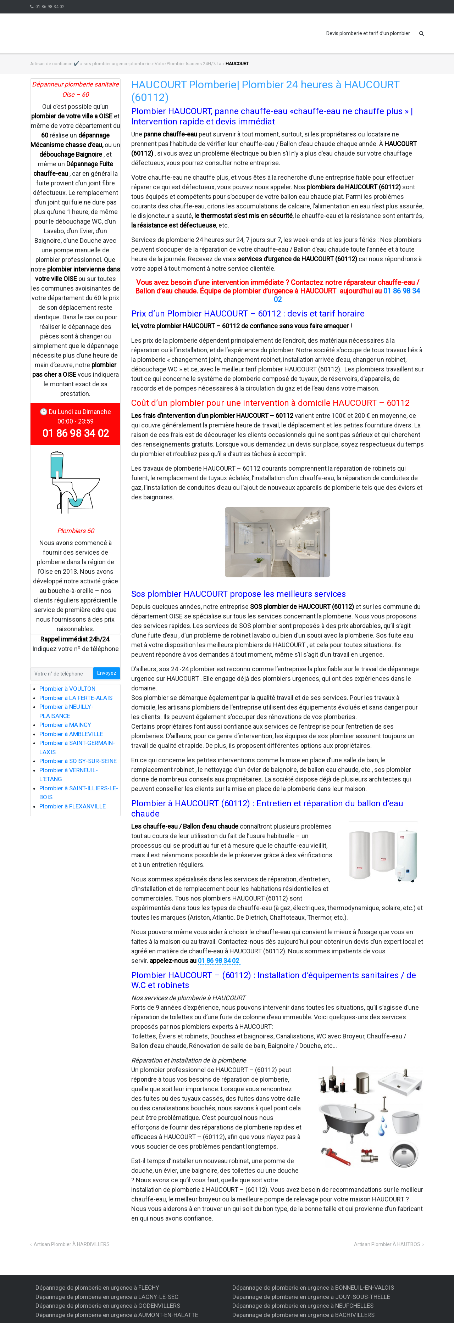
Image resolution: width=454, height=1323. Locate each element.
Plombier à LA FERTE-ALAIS (75, 697)
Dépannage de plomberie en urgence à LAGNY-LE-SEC (106, 1296)
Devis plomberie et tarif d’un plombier (368, 33)
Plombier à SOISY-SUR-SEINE (78, 760)
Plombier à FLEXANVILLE (72, 806)
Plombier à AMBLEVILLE (71, 734)
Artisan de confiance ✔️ (54, 63)
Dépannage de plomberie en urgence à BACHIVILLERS (303, 1314)
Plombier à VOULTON (67, 688)
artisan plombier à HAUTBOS (387, 1244)
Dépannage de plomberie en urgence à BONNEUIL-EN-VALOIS (313, 1287)
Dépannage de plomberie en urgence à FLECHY (97, 1287)
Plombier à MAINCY (65, 724)
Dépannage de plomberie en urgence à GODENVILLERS (107, 1305)
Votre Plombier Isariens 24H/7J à (188, 63)
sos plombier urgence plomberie (116, 63)
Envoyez (106, 673)
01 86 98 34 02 (50, 6)
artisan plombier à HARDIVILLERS (72, 1244)
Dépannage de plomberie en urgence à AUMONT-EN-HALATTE (116, 1314)
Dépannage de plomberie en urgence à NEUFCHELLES (302, 1305)
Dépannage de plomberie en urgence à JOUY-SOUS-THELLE (311, 1296)
